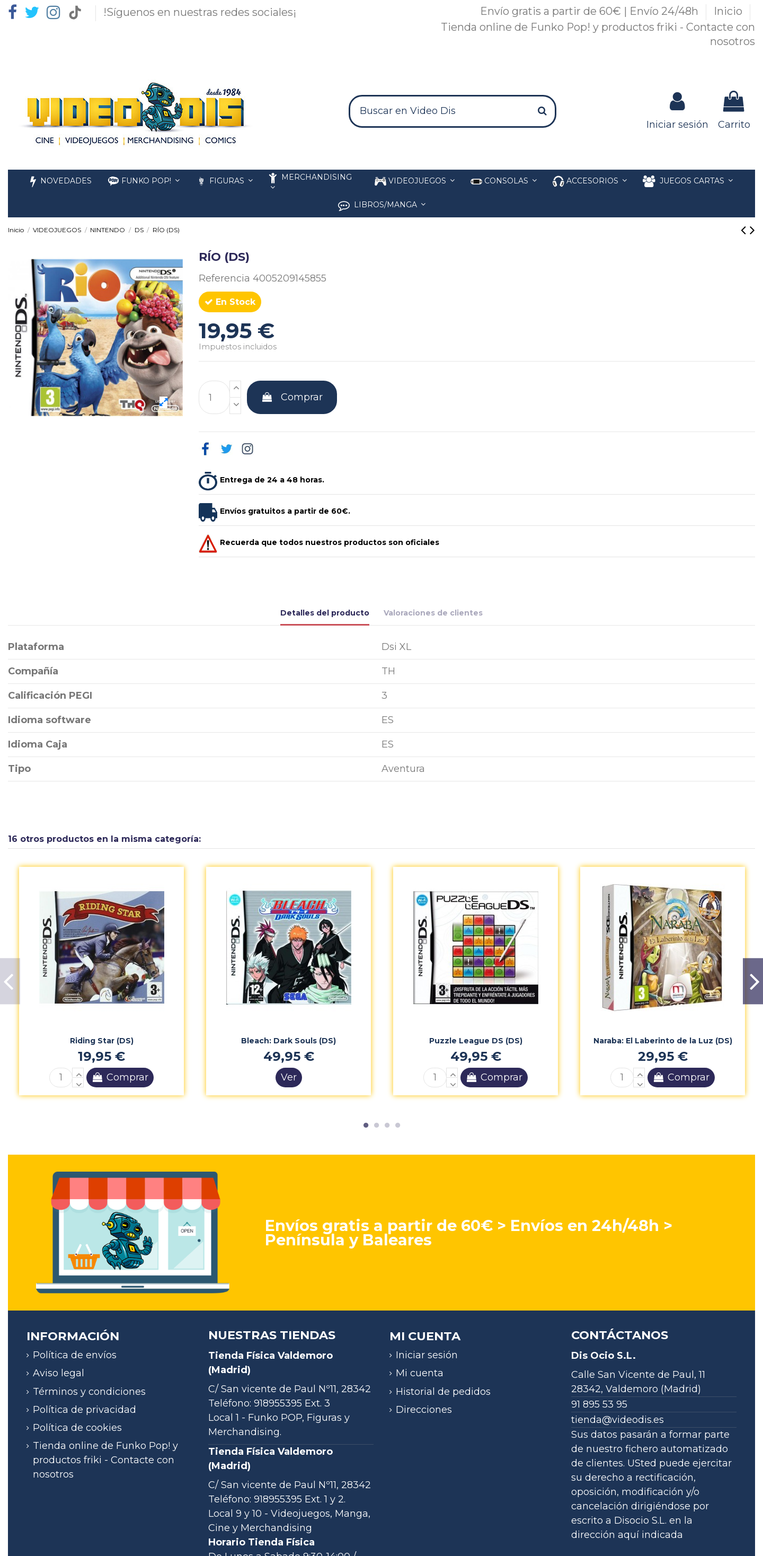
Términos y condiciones (89, 1391)
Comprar (292, 397)
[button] (590, 182)
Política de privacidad (84, 1410)
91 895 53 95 (599, 1404)
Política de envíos (75, 1355)
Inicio (729, 11)
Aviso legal (58, 1373)
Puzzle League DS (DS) (475, 1040)
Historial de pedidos (443, 1391)
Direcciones (424, 1410)
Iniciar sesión (427, 1355)
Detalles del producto (324, 613)
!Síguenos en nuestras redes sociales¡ (199, 12)
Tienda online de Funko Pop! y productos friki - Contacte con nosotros (105, 1460)
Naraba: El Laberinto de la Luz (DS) (662, 1040)
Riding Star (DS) (102, 1040)
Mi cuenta (419, 1373)
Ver (289, 1077)
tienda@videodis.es (617, 1420)
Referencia (224, 278)
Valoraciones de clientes (433, 613)
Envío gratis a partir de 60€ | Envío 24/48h (590, 11)
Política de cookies (77, 1428)
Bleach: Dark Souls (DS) (288, 1040)
